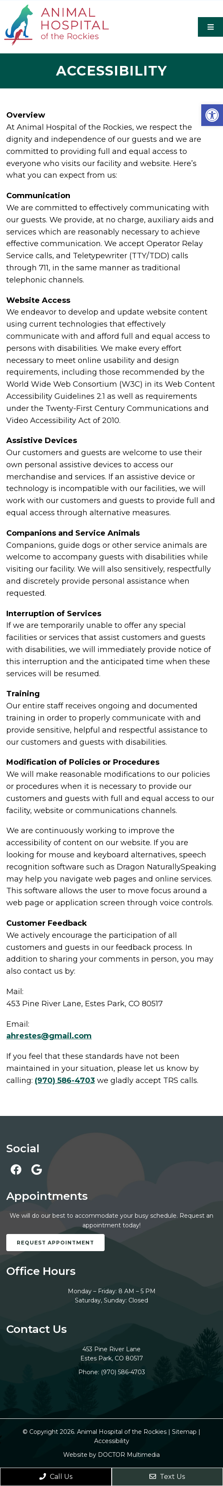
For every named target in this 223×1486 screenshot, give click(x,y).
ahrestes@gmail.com (49, 1035)
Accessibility (111, 1441)
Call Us (55, 1477)
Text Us (167, 1477)
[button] (212, 115)
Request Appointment (55, 1242)
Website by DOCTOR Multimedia (111, 1454)
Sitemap (184, 1432)
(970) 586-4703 (65, 1080)
